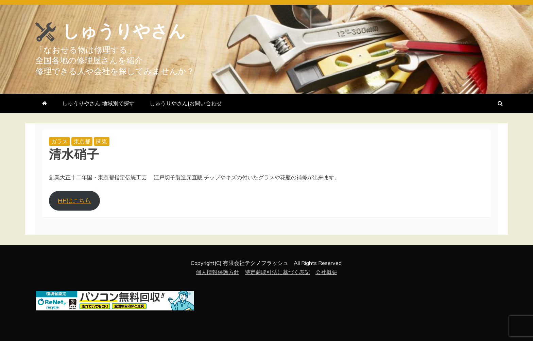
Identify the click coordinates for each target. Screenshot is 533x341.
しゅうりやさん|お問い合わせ (186, 103)
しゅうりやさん (124, 31)
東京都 (82, 141)
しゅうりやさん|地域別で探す (98, 103)
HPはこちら (74, 200)
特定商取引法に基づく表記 (277, 272)
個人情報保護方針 (217, 272)
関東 (101, 141)
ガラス (59, 141)
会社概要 (326, 272)
